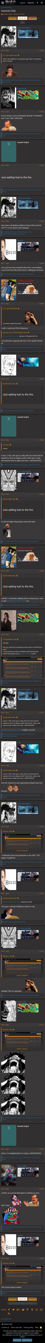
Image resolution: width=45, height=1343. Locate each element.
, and (19, 274)
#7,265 (41, 263)
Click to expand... (23, 851)
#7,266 (41, 304)
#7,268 (41, 440)
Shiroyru (21, 611)
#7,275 (41, 893)
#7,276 (41, 951)
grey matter (22, 1166)
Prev (12, 18)
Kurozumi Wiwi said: (10, 898)
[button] (2, 2)
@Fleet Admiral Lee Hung (11, 730)
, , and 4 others (22, 465)
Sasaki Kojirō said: (9, 384)
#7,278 (41, 1149)
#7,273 (41, 765)
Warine (20, 240)
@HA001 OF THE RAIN (16, 601)
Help (36, 1327)
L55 (19, 356)
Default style (7, 1324)
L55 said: (6, 445)
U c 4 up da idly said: (10, 55)
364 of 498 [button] (22, 18)
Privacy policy (28, 1327)
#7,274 (41, 826)
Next (32, 18)
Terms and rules (16, 1327)
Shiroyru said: (7, 831)
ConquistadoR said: (9, 639)
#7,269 (41, 494)
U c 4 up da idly (24, 471)
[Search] (42, 2)
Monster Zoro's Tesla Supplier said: (15, 332)
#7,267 (41, 379)
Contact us (5, 1327)
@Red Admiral (25, 654)
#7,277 (41, 1025)
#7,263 (41, 165)
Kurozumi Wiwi (23, 28)
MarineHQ (21, 1002)
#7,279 (41, 1189)
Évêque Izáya (7, 14)
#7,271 (41, 634)
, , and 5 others (21, 605)
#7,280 (41, 1258)
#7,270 (41, 571)
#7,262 (41, 112)
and (14, 922)
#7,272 (41, 712)
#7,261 (41, 50)
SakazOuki (22, 89)
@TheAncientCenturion (11, 336)
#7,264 (41, 221)
